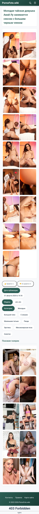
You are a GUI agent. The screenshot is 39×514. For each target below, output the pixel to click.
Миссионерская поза (24, 328)
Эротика (7, 328)
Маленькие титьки (11, 321)
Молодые (21, 308)
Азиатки (7, 334)
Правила (18, 498)
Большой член (9, 315)
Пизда (26, 321)
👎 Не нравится (25, 283)
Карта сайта (29, 498)
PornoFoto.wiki (10, 2)
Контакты (9, 498)
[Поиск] (30, 3)
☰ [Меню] (35, 2)
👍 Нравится (9, 283)
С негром (24, 315)
